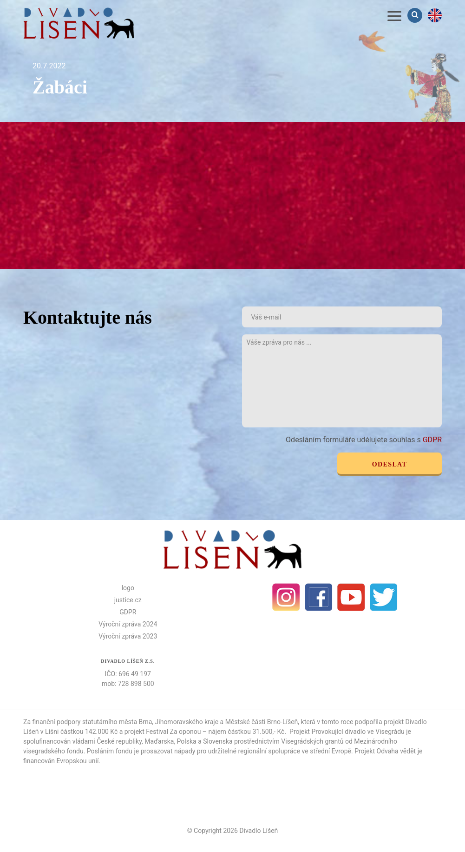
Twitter (384, 597)
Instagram (286, 597)
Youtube (351, 597)
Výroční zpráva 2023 (127, 636)
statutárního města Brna (117, 722)
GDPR (432, 439)
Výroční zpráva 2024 (127, 624)
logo (128, 588)
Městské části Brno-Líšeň (261, 722)
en (435, 15)
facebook (319, 597)
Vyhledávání (415, 15)
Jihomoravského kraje (187, 722)
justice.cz (128, 600)
